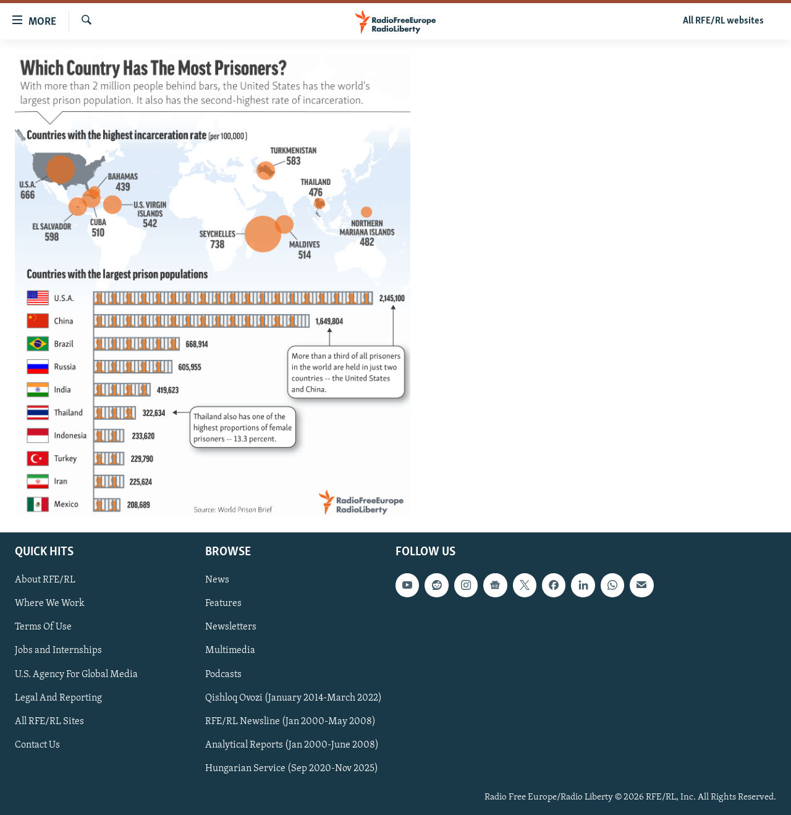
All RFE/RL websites (723, 21)
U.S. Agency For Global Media (76, 675)
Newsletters (230, 628)
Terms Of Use (43, 628)
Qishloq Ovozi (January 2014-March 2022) (293, 698)
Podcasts (223, 675)
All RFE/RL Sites (49, 722)
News (217, 580)
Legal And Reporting (58, 698)
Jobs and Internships (58, 651)
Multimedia (230, 651)
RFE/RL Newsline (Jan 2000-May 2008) (290, 722)
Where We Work (50, 604)
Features (223, 604)
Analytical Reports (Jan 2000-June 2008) (292, 745)
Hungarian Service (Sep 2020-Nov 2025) (291, 769)
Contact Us (37, 745)
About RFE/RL (45, 580)
